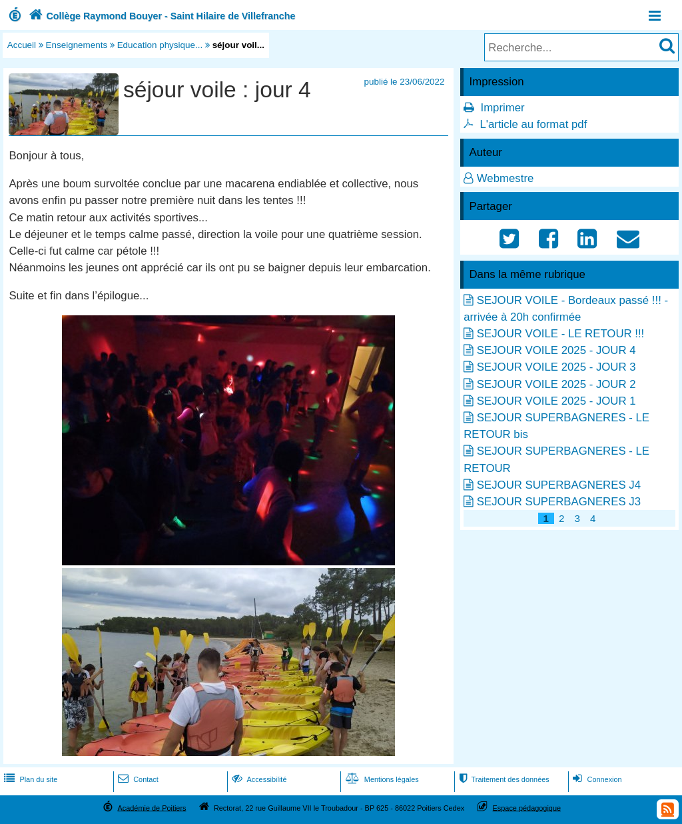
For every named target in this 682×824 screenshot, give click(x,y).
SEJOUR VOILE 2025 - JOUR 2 (556, 384)
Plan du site (29, 779)
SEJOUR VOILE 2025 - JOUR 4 (556, 350)
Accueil (21, 45)
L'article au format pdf (533, 124)
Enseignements (77, 45)
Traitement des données (502, 779)
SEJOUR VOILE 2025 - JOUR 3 (556, 367)
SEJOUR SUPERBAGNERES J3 (559, 501)
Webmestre (505, 178)
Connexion (595, 779)
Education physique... (160, 45)
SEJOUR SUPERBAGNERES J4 (559, 485)
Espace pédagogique (527, 807)
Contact (137, 779)
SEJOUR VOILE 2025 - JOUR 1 (556, 401)
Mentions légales (381, 779)
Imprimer (502, 107)
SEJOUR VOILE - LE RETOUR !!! (560, 333)
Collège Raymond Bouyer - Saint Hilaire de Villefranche (161, 16)
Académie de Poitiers (151, 807)
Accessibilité (258, 779)
